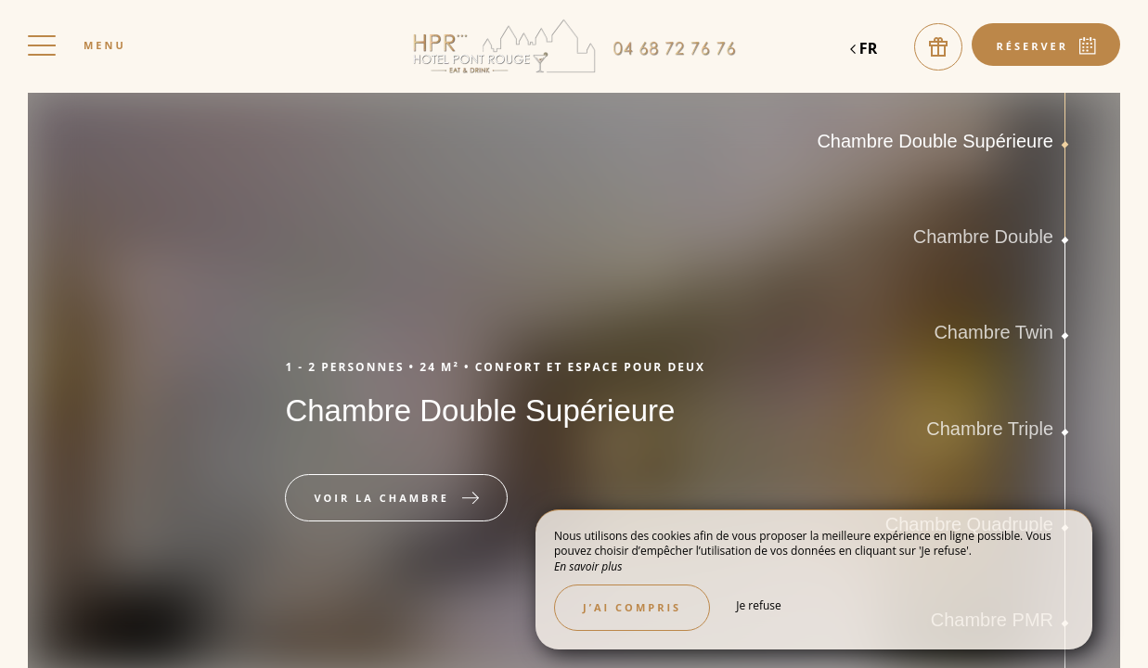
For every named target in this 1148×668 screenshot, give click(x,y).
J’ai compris (632, 607)
